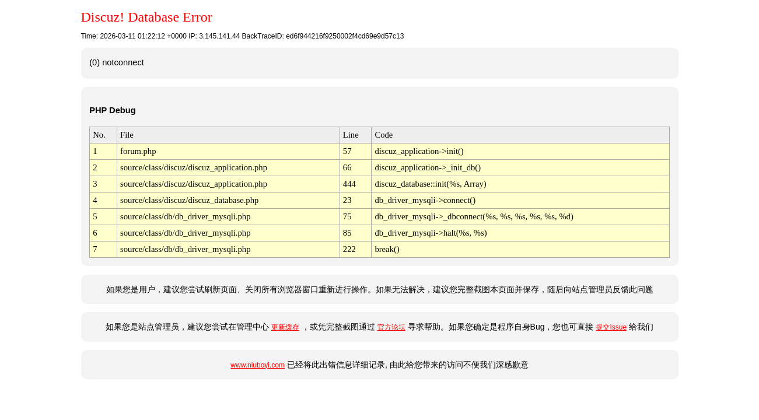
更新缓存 (285, 327)
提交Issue (611, 327)
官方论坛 (391, 327)
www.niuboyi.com (257, 365)
